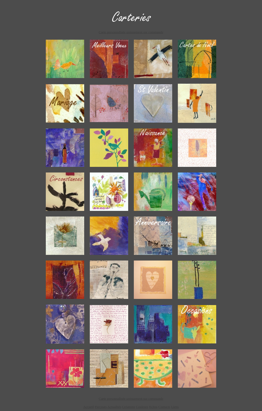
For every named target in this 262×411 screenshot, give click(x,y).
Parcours (101, 407)
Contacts (164, 407)
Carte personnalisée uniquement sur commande (131, 32)
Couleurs (142, 407)
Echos (153, 407)
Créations (128, 407)
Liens (175, 407)
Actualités (114, 407)
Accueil (88, 407)
